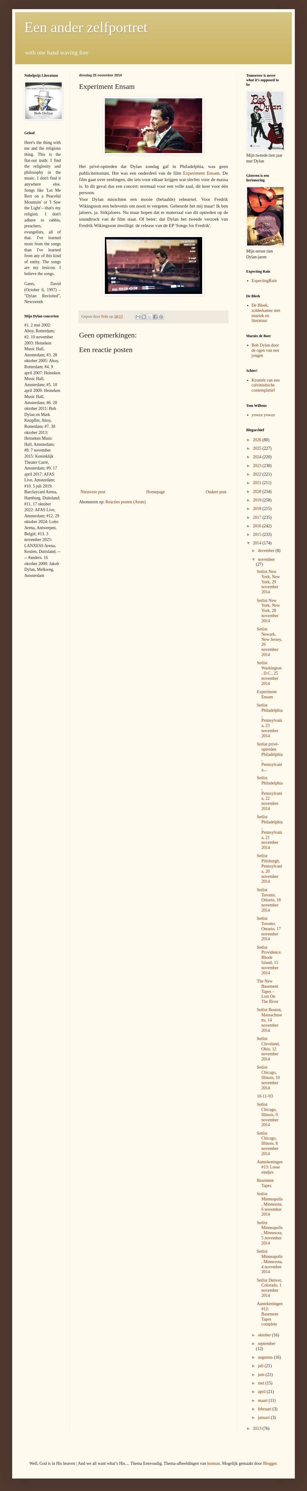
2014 (258, 543)
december (266, 550)
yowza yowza (263, 415)
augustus (266, 1357)
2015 (258, 534)
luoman (213, 1463)
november (266, 559)
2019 (258, 500)
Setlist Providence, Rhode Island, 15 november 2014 (269, 960)
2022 (258, 474)
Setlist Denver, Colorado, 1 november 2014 (269, 1288)
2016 (258, 526)
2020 (258, 491)
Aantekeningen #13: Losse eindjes (270, 1167)
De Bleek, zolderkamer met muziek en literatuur (266, 313)
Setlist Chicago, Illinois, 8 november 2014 (267, 1143)
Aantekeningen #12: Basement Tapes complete (270, 1313)
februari (265, 1409)
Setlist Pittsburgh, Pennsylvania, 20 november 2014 (269, 869)
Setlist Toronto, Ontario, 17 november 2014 (269, 928)
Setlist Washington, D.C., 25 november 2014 (269, 673)
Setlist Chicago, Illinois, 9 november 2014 (267, 1114)
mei (261, 1383)
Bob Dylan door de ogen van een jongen (265, 350)
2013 (258, 1428)
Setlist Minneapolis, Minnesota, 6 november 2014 (270, 1204)
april (262, 1391)
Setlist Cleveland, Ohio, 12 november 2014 (268, 1048)
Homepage (155, 492)
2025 (258, 448)
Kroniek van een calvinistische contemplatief (266, 385)
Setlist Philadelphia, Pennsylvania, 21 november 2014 (270, 832)
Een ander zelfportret (85, 27)
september (266, 1343)
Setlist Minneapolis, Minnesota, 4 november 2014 (270, 1261)
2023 (258, 465)
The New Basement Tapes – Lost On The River (267, 991)
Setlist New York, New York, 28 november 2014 (268, 610)
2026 (258, 440)
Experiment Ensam (201, 173)
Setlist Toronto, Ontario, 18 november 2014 (269, 900)
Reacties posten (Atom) (125, 502)
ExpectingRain (264, 280)
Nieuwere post (93, 492)
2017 (258, 517)
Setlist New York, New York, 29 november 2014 (268, 581)
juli (261, 1366)
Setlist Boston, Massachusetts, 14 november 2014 (269, 1019)
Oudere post (216, 492)
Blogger (269, 1463)
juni (261, 1374)
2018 (258, 508)
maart (263, 1400)
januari (264, 1417)
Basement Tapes (265, 1183)
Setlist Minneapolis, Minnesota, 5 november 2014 (270, 1232)
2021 (258, 482)
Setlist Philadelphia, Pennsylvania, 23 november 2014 (270, 720)
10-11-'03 (265, 1096)
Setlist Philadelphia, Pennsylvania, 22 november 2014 (270, 793)
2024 (258, 457)
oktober (265, 1335)
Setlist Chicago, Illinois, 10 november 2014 (268, 1077)
